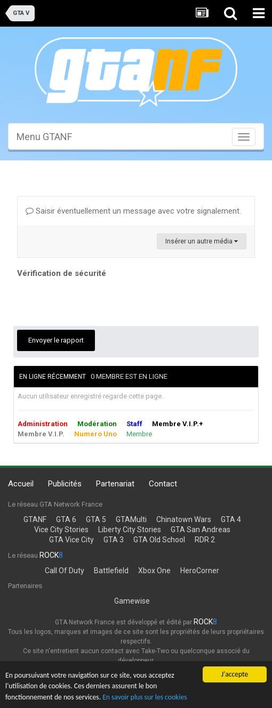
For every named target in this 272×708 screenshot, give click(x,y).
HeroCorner (199, 570)
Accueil (21, 484)
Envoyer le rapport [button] (56, 340)
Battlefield (111, 570)
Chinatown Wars (183, 519)
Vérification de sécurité (61, 273)
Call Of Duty (64, 570)
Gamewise (132, 601)
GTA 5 (96, 519)
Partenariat (115, 484)
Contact (163, 484)
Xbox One (154, 570)
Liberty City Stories (129, 529)
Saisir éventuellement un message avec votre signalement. (133, 211)
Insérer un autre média (201, 241)
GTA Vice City (71, 539)
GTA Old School (159, 539)
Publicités (65, 484)
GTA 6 (66, 519)
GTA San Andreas (200, 529)
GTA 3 (113, 539)
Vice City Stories (61, 529)
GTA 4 (231, 519)
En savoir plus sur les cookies (144, 697)
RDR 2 (205, 539)
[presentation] (98, 301)
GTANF (34, 519)
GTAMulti (131, 519)
